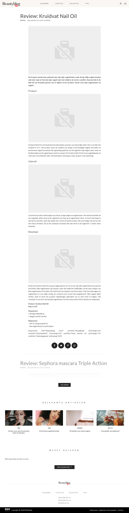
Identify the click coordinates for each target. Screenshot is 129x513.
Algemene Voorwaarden (107, 510)
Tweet (61, 345)
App (74, 345)
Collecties (74, 3)
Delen (54, 345)
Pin (68, 345)
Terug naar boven (63, 467)
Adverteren (94, 510)
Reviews (22, 20)
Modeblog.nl (63, 503)
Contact (120, 510)
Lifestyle (59, 3)
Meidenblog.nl (64, 500)
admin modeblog (45, 20)
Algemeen (44, 3)
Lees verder (64, 385)
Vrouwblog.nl (64, 497)
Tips (87, 3)
